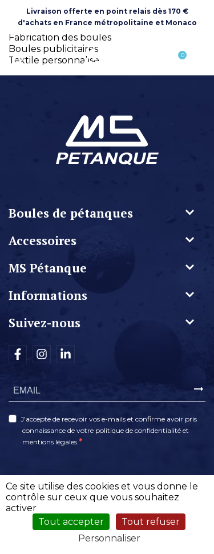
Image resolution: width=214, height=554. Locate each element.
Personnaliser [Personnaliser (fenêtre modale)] (109, 538)
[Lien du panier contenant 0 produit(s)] (176, 61)
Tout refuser (151, 521)
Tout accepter (71, 521)
